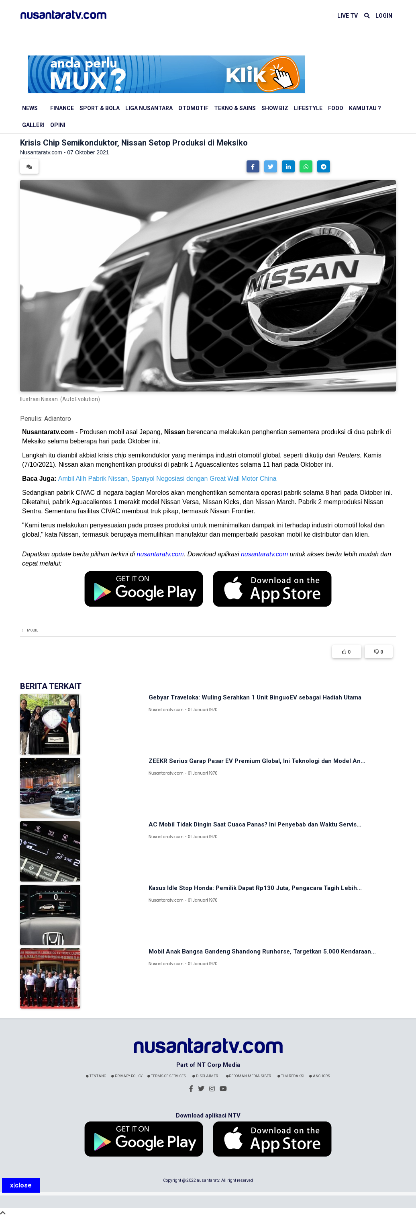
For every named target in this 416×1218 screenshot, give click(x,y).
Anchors (319, 1076)
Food (335, 108)
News (30, 108)
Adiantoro (57, 418)
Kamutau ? (365, 108)
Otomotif (193, 108)
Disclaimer (205, 1076)
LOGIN (383, 15)
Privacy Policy (127, 1076)
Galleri (33, 125)
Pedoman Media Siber (248, 1076)
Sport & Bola (100, 108)
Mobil (32, 630)
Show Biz (274, 108)
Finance (62, 108)
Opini (57, 125)
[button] (253, 166)
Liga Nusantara (149, 108)
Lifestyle (308, 108)
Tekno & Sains (235, 108)
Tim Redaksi (290, 1076)
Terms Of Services (166, 1076)
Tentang (96, 1076)
